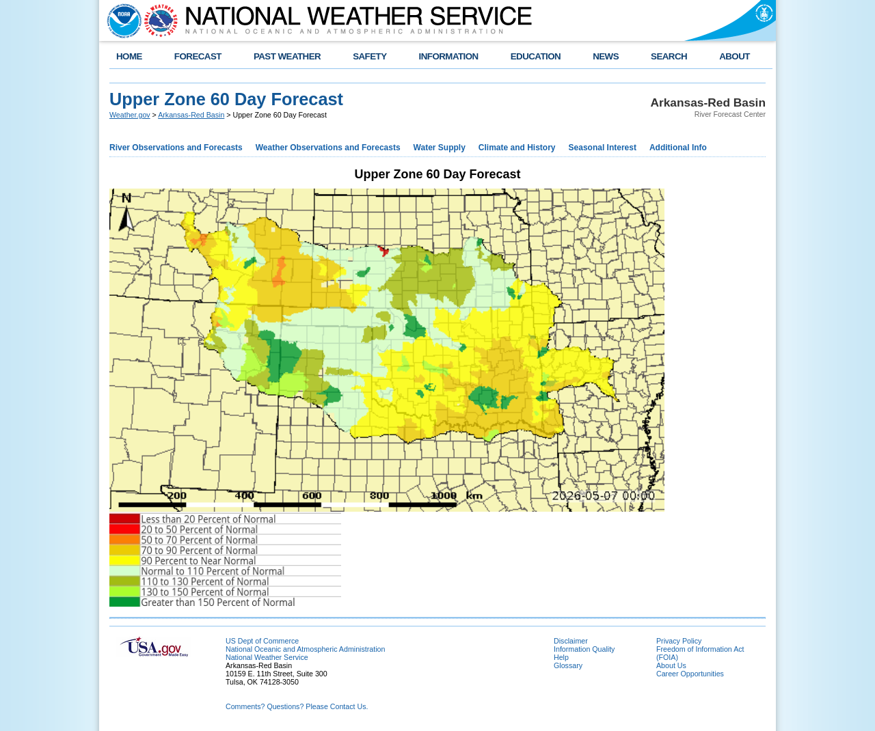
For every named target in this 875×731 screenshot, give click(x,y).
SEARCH (669, 56)
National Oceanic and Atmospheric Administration (305, 649)
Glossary (568, 665)
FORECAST (197, 56)
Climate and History (517, 147)
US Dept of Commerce (262, 641)
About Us (671, 665)
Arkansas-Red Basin (191, 115)
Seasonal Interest (602, 147)
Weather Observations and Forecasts (328, 147)
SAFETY (369, 56)
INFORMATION (449, 56)
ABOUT (734, 56)
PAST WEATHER (287, 56)
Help (561, 657)
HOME (129, 56)
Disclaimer (571, 641)
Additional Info (678, 147)
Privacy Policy (678, 641)
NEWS (606, 56)
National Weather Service (267, 657)
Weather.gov (129, 115)
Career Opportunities (690, 674)
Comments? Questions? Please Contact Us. (297, 706)
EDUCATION (536, 56)
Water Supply (440, 147)
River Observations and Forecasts (176, 147)
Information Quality (584, 649)
